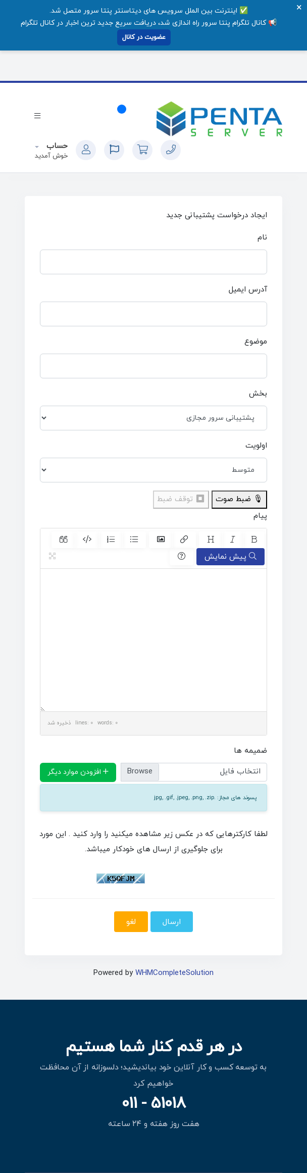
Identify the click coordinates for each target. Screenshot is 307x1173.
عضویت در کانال (144, 37)
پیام (260, 516)
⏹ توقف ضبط (181, 499)
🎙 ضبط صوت (239, 499)
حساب (56, 146)
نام (262, 237)
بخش (258, 393)
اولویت (256, 446)
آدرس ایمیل (248, 289)
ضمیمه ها (250, 751)
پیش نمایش (230, 556)
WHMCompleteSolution (174, 973)
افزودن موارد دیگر (78, 772)
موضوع (255, 341)
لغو (131, 921)
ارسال (172, 921)
